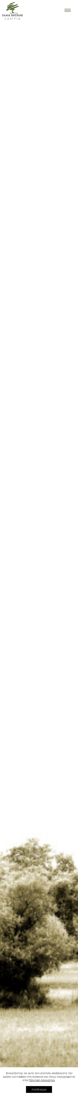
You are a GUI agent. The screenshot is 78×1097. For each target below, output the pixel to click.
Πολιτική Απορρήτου (42, 1080)
